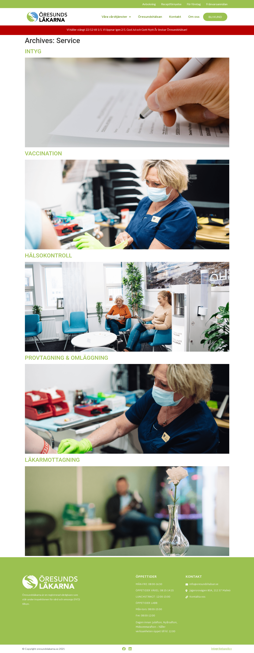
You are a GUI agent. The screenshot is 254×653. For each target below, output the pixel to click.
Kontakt (175, 16)
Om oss (194, 16)
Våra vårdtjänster (116, 17)
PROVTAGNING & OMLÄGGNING (66, 357)
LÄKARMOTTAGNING (52, 459)
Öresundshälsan (150, 16)
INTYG (33, 51)
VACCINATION (43, 153)
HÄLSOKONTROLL (48, 255)
